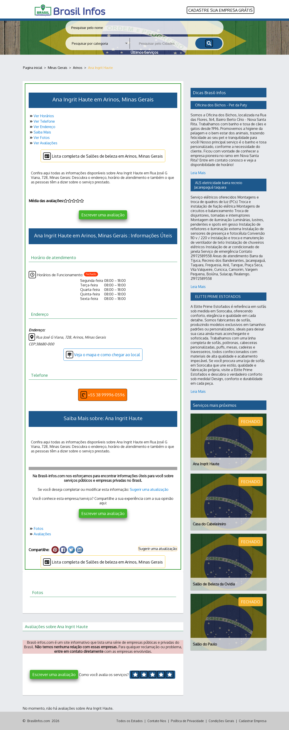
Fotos (36, 528)
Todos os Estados (129, 721)
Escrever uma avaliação (103, 214)
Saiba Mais (40, 132)
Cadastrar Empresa (252, 721)
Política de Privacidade (187, 721)
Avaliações (40, 534)
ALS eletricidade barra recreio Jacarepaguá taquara (218, 185)
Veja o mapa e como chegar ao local (103, 354)
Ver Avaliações (43, 143)
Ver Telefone (42, 121)
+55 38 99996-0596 (103, 394)
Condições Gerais (221, 721)
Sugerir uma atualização (149, 489)
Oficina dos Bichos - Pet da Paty (221, 105)
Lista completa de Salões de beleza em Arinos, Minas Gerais (103, 156)
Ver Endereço (42, 126)
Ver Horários (41, 116)
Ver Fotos (39, 137)
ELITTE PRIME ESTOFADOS (218, 296)
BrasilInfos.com (38, 721)
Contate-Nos (156, 721)
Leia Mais (198, 173)
